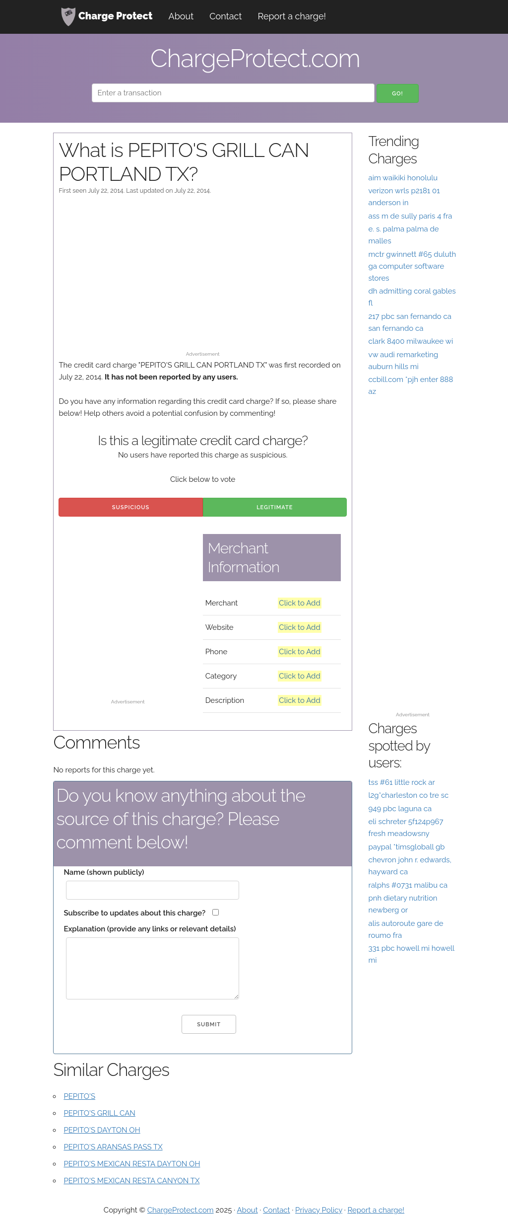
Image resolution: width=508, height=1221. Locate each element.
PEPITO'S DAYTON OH (102, 1130)
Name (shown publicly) (104, 872)
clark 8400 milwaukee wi (410, 341)
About (181, 16)
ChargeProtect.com (180, 1210)
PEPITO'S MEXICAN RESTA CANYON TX (131, 1180)
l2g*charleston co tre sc (408, 795)
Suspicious (130, 507)
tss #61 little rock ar (401, 782)
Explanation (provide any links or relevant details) (150, 928)
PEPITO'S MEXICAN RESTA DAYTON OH (132, 1163)
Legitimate (274, 507)
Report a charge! (291, 16)
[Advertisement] (203, 277)
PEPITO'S (79, 1096)
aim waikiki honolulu (403, 177)
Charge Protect (106, 17)
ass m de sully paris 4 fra (410, 216)
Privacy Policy (318, 1210)
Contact (225, 16)
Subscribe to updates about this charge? (134, 913)
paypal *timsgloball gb (406, 846)
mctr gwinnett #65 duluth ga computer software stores (412, 266)
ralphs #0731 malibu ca (407, 885)
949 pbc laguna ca (400, 808)
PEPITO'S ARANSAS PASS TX (113, 1147)
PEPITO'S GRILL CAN (99, 1113)
